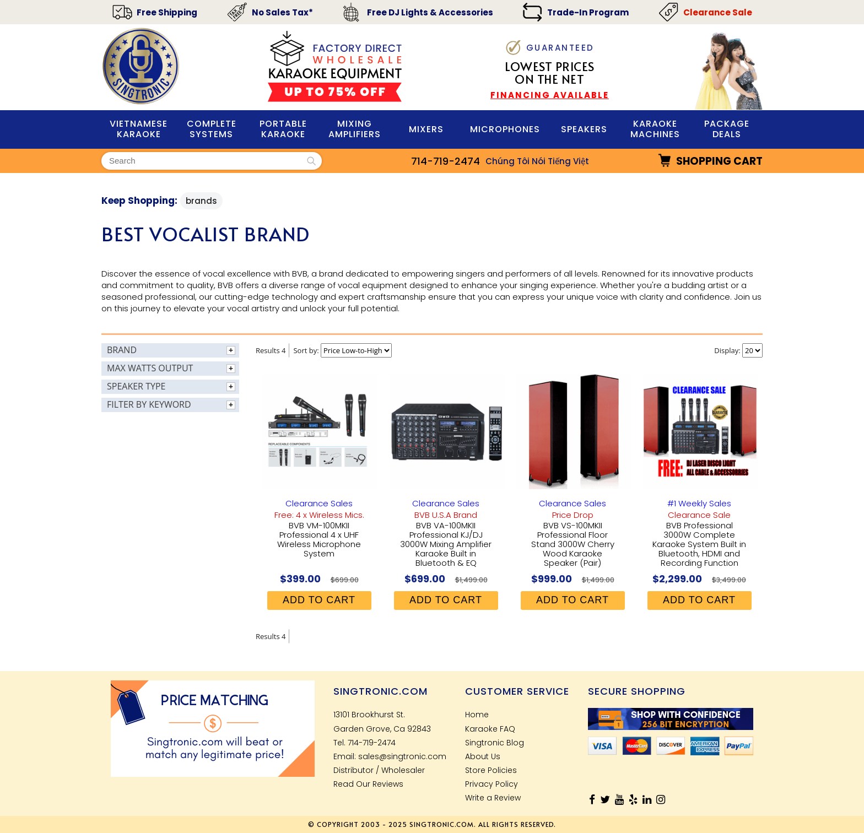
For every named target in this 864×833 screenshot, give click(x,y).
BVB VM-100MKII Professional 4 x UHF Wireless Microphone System (319, 539)
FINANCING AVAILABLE (549, 95)
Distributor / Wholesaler (379, 770)
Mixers (426, 129)
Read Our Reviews (368, 783)
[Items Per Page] (752, 350)
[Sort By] (356, 350)
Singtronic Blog (494, 742)
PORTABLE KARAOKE (283, 128)
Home (477, 714)
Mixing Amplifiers (354, 128)
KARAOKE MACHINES (655, 128)
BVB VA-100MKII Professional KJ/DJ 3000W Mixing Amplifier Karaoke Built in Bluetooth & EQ (446, 544)
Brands (201, 201)
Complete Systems (211, 128)
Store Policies (491, 770)
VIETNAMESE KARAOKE (139, 128)
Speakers (584, 129)
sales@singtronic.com (402, 756)
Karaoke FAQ (490, 728)
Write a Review (493, 797)
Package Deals (726, 128)
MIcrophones (505, 129)
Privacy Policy (491, 783)
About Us (482, 756)
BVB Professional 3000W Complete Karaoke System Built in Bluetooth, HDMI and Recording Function (699, 544)
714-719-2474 (445, 161)
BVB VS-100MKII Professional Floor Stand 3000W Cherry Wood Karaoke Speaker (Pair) (572, 544)
